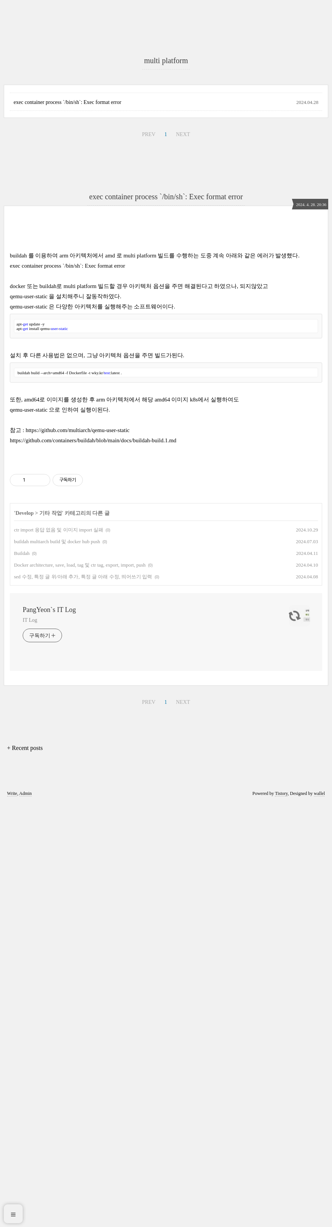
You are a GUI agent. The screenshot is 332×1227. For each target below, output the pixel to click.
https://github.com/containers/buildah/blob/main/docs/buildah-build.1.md (93, 758)
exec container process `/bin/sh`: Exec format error (67, 314)
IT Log (30, 1043)
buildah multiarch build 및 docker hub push (57, 965)
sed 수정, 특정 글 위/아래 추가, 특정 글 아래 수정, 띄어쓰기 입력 (83, 1000)
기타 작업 (50, 936)
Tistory (281, 1216)
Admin (25, 1216)
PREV (148, 346)
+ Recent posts (25, 1171)
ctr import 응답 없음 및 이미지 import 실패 (58, 953)
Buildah (21, 976)
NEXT (183, 346)
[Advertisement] (166, 98)
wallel (319, 1216)
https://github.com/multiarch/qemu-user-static (78, 748)
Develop (25, 936)
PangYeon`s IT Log (49, 1033)
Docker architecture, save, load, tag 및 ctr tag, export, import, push (80, 988)
